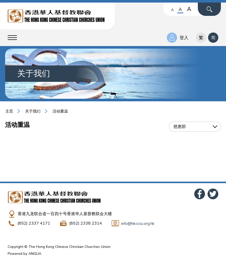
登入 (184, 38)
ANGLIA (34, 253)
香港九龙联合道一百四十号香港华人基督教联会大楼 (65, 214)
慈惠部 (179, 126)
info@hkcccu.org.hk (138, 223)
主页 (9, 111)
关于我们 (32, 111)
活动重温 (60, 111)
